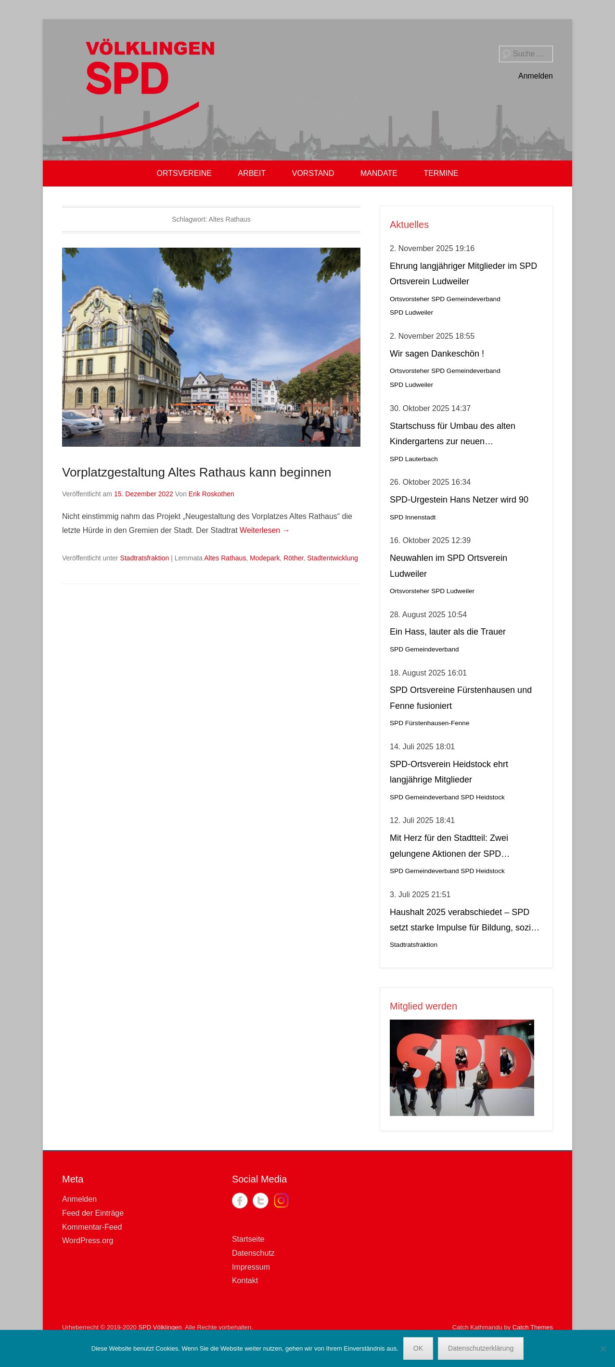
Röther (293, 558)
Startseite (248, 1239)
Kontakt (245, 1280)
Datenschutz (253, 1253)
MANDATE (378, 173)
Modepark (265, 558)
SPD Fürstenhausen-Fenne (429, 723)
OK (418, 1348)
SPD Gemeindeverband (465, 299)
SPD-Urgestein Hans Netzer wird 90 (459, 499)
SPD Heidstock (482, 797)
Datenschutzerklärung (480, 1348)
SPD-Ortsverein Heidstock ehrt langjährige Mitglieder (449, 771)
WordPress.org (87, 1240)
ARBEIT (252, 173)
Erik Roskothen (211, 494)
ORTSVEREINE (184, 173)
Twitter (261, 1200)
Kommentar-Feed (92, 1227)
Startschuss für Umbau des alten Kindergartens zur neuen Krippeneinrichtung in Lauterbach (453, 435)
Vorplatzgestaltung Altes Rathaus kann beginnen (196, 472)
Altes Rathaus (225, 558)
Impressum (251, 1267)
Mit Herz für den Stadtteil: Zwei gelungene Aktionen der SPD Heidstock (449, 847)
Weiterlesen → (265, 530)
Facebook (240, 1200)
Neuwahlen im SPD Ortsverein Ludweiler (448, 565)
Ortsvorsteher (409, 299)
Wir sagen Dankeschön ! (437, 353)
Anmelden (535, 76)
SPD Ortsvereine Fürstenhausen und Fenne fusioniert (461, 697)
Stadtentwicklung (332, 558)
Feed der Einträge (93, 1213)
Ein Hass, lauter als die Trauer (448, 632)
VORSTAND (313, 173)
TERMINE (440, 173)
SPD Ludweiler (411, 312)
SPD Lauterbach (414, 459)
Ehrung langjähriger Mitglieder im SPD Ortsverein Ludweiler (463, 273)
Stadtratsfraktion (144, 558)
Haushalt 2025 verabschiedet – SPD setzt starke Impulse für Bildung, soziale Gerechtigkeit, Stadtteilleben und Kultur (466, 921)
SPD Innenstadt (413, 517)
